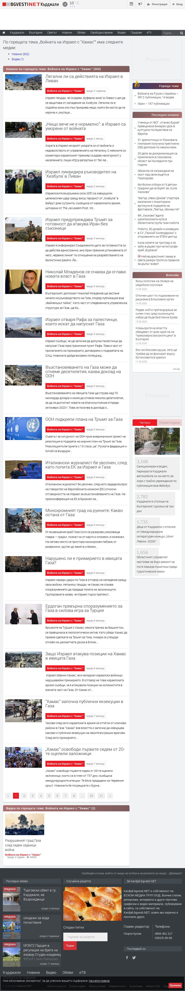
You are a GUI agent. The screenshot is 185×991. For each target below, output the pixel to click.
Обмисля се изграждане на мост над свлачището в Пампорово (156, 174)
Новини (67, 32)
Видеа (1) (18, 59)
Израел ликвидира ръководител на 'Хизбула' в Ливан (80, 174)
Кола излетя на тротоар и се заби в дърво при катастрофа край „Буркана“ (158, 246)
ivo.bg (176, 369)
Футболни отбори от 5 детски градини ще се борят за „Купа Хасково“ (157, 188)
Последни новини (165, 115)
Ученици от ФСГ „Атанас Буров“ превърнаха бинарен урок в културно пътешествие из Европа (159, 128)
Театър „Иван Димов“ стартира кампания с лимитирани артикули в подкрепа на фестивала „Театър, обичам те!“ (158, 203)
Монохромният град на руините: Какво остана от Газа (84, 512)
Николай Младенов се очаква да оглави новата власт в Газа (85, 274)
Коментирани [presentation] (169, 422)
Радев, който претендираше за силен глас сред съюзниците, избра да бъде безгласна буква (157, 313)
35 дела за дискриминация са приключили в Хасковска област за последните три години (157, 159)
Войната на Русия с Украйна (157, 93)
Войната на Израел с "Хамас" (65, 91)
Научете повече (99, 981)
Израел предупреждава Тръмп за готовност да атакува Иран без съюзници (78, 224)
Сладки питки (73, 927)
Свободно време (101, 32)
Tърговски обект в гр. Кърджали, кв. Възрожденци (40, 894)
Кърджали (12, 972)
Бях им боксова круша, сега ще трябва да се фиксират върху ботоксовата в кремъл (156, 353)
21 (101, 796)
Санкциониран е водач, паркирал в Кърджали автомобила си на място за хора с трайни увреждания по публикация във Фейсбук (157, 476)
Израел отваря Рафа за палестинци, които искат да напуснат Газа (81, 321)
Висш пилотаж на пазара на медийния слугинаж (154, 283)
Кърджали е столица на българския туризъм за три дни (155, 506)
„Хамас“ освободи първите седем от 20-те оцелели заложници (85, 751)
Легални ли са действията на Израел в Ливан (84, 78)
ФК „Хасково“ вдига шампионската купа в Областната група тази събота (158, 219)
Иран (141, 103)
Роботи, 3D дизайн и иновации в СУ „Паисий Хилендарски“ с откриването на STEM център (158, 232)
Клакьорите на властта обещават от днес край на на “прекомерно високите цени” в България (156, 333)
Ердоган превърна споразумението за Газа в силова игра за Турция (83, 608)
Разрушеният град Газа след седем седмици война (23, 845)
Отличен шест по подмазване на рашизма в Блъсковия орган (157, 297)
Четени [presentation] (144, 422)
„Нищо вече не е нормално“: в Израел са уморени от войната (85, 126)
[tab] (145, 424)
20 (91, 796)
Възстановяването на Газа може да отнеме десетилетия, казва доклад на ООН (83, 371)
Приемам (175, 985)
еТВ (82, 972)
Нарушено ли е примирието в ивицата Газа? (83, 560)
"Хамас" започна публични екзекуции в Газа (84, 703)
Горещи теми (169, 86)
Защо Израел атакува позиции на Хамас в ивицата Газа (85, 656)
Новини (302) (20, 54)
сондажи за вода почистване (36, 920)
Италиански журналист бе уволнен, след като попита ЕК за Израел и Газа (86, 465)
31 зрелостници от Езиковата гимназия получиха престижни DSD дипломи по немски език (158, 143)
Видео (51, 972)
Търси (70, 945)
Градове (136, 32)
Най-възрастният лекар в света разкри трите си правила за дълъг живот (158, 260)
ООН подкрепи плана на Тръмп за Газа (84, 419)
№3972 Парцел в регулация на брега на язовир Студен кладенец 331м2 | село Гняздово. (42, 952)
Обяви (67, 972)
